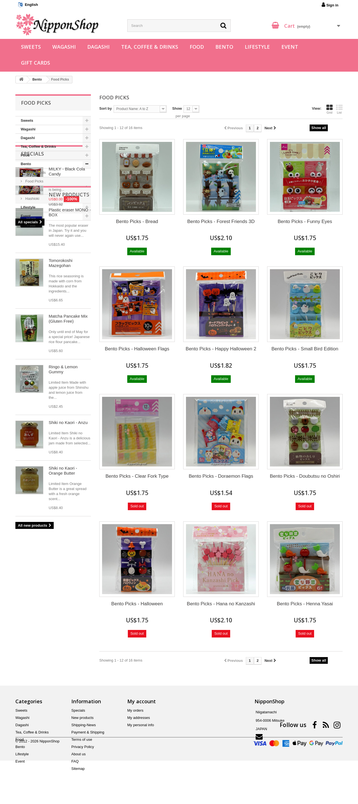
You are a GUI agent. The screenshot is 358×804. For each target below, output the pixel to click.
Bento (224, 46)
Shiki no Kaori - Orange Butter (63, 602)
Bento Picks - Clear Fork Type (137, 476)
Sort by (105, 108)
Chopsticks (33, 190)
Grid (329, 109)
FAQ (75, 761)
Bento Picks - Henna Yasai (305, 603)
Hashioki (31, 198)
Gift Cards (35, 62)
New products (41, 326)
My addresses (138, 718)
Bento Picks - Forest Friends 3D (221, 221)
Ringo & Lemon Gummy (63, 501)
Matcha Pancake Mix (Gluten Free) (68, 450)
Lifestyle (257, 46)
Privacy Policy (82, 747)
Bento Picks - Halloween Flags (137, 348)
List (339, 109)
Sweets (31, 46)
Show (177, 108)
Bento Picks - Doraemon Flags (221, 476)
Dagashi (98, 46)
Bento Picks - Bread (137, 221)
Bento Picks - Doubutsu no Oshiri (305, 476)
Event (289, 46)
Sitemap (78, 769)
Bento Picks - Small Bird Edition (304, 348)
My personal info (140, 725)
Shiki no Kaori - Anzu (68, 554)
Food (197, 46)
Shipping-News (83, 725)
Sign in (330, 4)
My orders (135, 710)
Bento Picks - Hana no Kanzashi (221, 603)
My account (141, 701)
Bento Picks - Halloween (137, 603)
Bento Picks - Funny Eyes (305, 221)
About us (78, 754)
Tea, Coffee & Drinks (149, 46)
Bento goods (35, 172)
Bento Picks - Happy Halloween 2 (221, 348)
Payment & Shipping (87, 732)
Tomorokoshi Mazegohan (60, 394)
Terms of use (81, 739)
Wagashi (64, 46)
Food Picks (33, 181)
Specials (32, 237)
